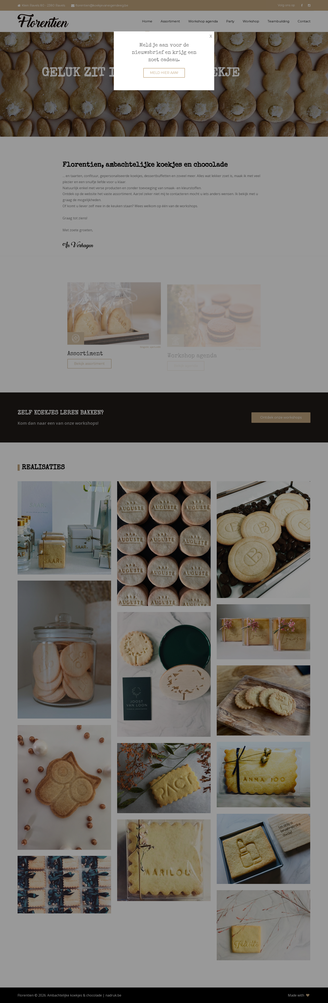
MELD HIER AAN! (164, 73)
